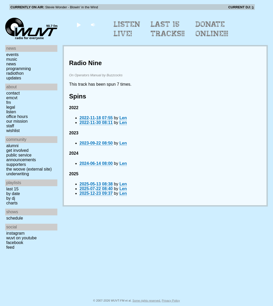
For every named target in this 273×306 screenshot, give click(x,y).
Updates (13, 78)
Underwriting (17, 174)
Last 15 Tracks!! (168, 29)
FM (8, 102)
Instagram (15, 233)
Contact (13, 93)
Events (12, 54)
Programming (18, 68)
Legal (10, 107)
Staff (10, 126)
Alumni (12, 145)
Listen (11, 112)
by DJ (10, 198)
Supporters (16, 164)
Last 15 (12, 189)
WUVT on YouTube (21, 238)
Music (11, 59)
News (11, 64)
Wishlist (13, 130)
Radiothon (15, 73)
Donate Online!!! (212, 29)
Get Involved (17, 150)
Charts (12, 203)
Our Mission (17, 121)
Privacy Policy (171, 300)
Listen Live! (127, 29)
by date (13, 193)
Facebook (14, 242)
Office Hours (17, 116)
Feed (10, 247)
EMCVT (11, 98)
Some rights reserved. (146, 300)
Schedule (14, 218)
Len (123, 118)
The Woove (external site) (29, 169)
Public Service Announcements (21, 157)
